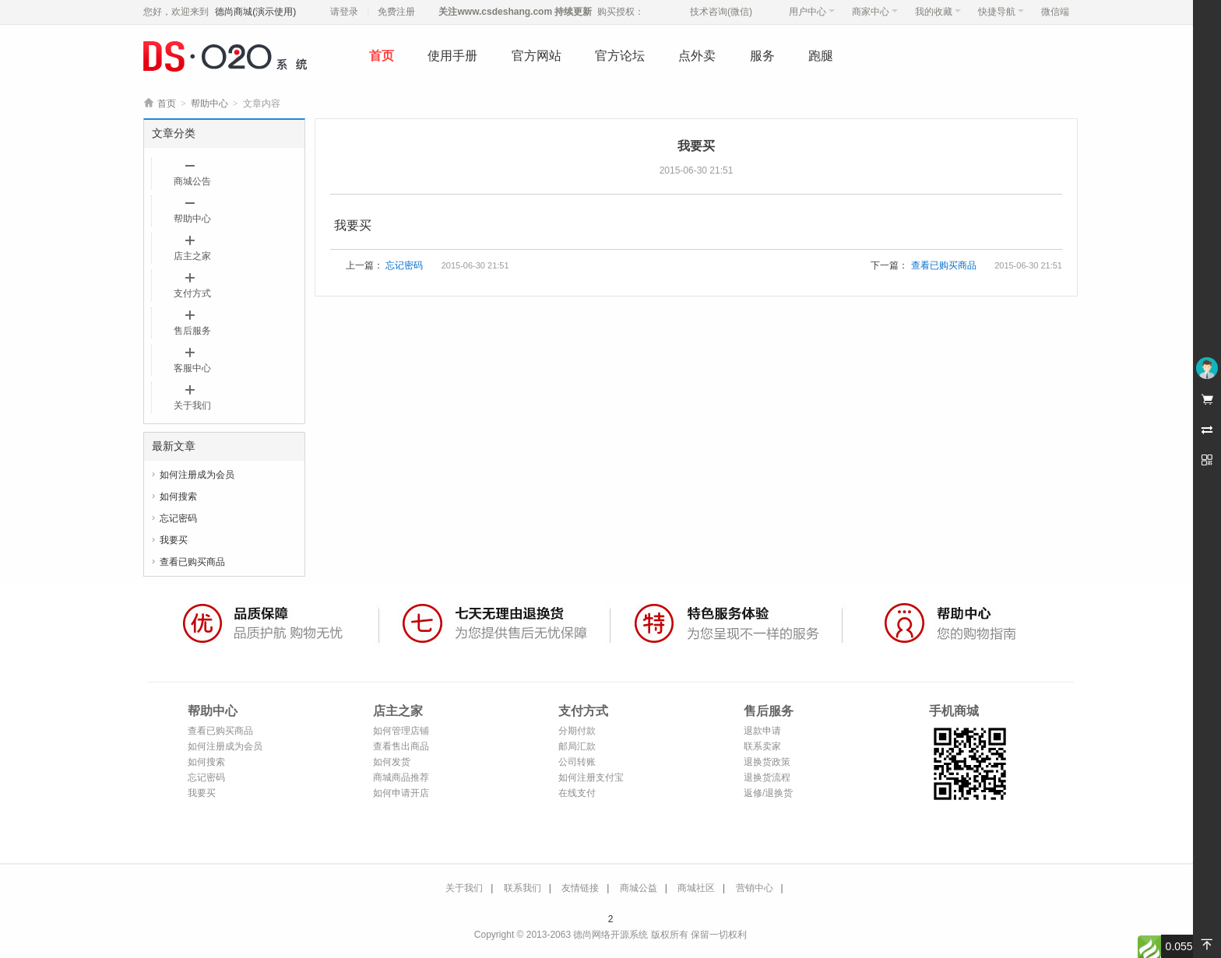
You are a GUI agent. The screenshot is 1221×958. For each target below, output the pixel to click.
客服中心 (192, 368)
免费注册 (396, 11)
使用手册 (452, 55)
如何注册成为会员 (197, 474)
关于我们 (192, 405)
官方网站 (536, 55)
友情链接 (580, 888)
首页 (381, 55)
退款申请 (762, 730)
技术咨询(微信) (721, 11)
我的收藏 (938, 11)
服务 (762, 55)
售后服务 (192, 330)
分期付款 (577, 730)
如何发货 (391, 761)
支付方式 (192, 293)
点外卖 (697, 55)
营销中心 (754, 888)
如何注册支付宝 (591, 777)
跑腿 (820, 55)
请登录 (344, 11)
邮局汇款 (577, 746)
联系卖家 (762, 746)
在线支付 (577, 793)
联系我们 (522, 888)
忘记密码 (178, 518)
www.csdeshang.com (504, 11)
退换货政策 (767, 761)
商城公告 (192, 181)
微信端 (1055, 11)
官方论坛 (620, 55)
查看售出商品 (401, 746)
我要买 (174, 540)
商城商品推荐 (401, 777)
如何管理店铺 (401, 730)
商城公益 (638, 888)
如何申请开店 (401, 793)
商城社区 (696, 888)
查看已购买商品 (192, 561)
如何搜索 (178, 496)
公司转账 (577, 761)
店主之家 (192, 256)
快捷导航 (1001, 11)
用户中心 (812, 11)
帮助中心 (209, 103)
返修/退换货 (768, 793)
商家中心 (875, 11)
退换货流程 (767, 777)
